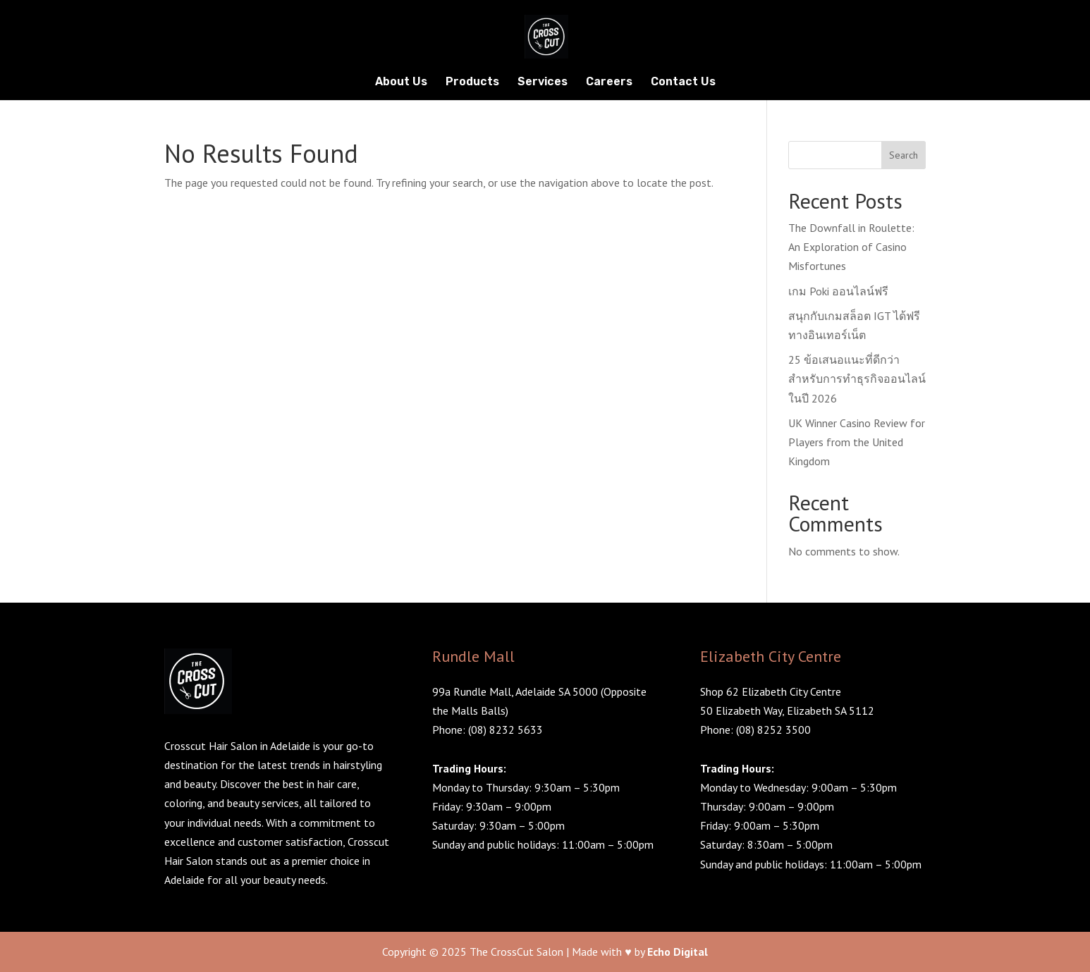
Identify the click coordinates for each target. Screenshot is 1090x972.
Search (903, 155)
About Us (401, 82)
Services (543, 82)
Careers (609, 82)
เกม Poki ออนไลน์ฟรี (838, 291)
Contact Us (683, 82)
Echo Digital (677, 952)
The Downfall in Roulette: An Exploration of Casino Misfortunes (851, 247)
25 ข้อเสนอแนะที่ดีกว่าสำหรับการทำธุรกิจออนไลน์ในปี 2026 (857, 378)
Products (472, 82)
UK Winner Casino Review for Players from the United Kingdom (856, 442)
